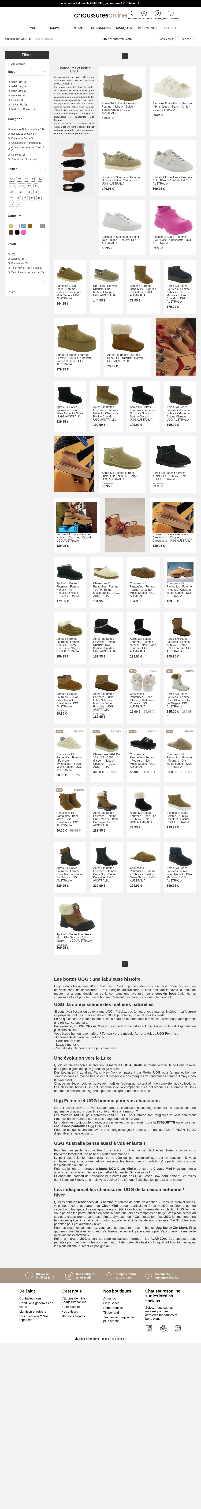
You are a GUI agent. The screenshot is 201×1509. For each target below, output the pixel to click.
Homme (54, 28)
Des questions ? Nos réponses (33, 1483)
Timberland (111, 1478)
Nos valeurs (69, 1477)
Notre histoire (70, 1472)
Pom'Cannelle (113, 1473)
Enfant (77, 28)
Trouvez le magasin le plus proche (118, 1484)
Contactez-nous (30, 1464)
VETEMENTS (147, 28)
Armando (109, 1464)
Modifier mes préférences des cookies (100, 1504)
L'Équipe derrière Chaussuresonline (74, 1465)
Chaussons (100, 28)
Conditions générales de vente (36, 1470)
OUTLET (170, 28)
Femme (31, 28)
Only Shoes (111, 1468)
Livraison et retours (32, 1477)
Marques (123, 28)
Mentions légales (73, 1482)
